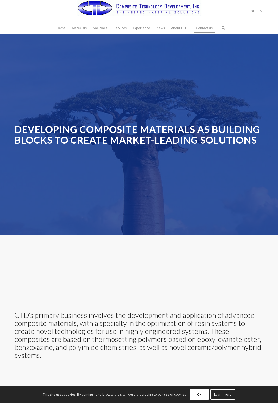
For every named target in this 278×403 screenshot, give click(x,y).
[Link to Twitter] (252, 11)
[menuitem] (61, 28)
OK (199, 394)
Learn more (223, 394)
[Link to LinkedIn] (260, 11)
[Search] (221, 28)
